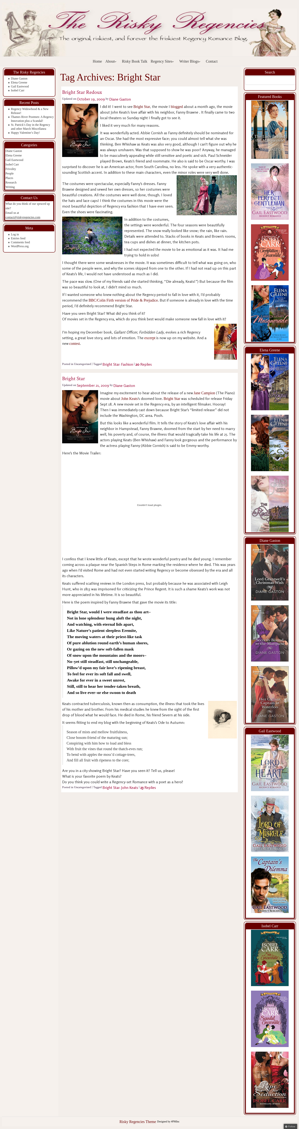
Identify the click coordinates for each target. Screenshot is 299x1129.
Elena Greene (19, 82)
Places (9, 178)
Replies (143, 364)
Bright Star (141, 107)
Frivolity (10, 169)
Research (11, 182)
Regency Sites (162, 61)
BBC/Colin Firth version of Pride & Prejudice (123, 300)
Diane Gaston (19, 78)
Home (97, 61)
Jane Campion (204, 393)
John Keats (129, 399)
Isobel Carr (17, 90)
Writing (10, 187)
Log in (15, 234)
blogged (177, 107)
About (111, 61)
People (9, 173)
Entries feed (18, 238)
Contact (211, 61)
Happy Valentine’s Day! (25, 132)
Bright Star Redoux (82, 92)
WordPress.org (20, 246)
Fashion (127, 364)
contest (74, 343)
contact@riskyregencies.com (22, 217)
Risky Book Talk (134, 61)
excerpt (150, 338)
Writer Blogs (190, 61)
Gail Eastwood (20, 86)
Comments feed (20, 242)
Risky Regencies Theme (137, 1122)
